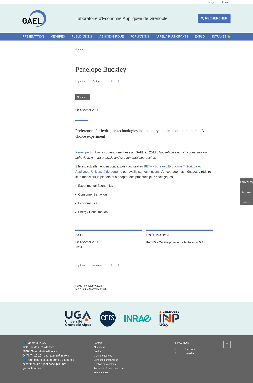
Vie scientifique (111, 36)
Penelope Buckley (88, 152)
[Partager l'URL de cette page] (118, 81)
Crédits (97, 351)
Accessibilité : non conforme (109, 368)
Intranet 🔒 (221, 36)
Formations (140, 36)
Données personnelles (106, 359)
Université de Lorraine (106, 171)
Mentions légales (103, 355)
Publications (82, 36)
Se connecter (101, 372)
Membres (58, 36)
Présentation (33, 36)
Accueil (79, 49)
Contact (98, 343)
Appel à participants (172, 36)
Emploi (200, 36)
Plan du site (100, 347)
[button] (105, 81)
